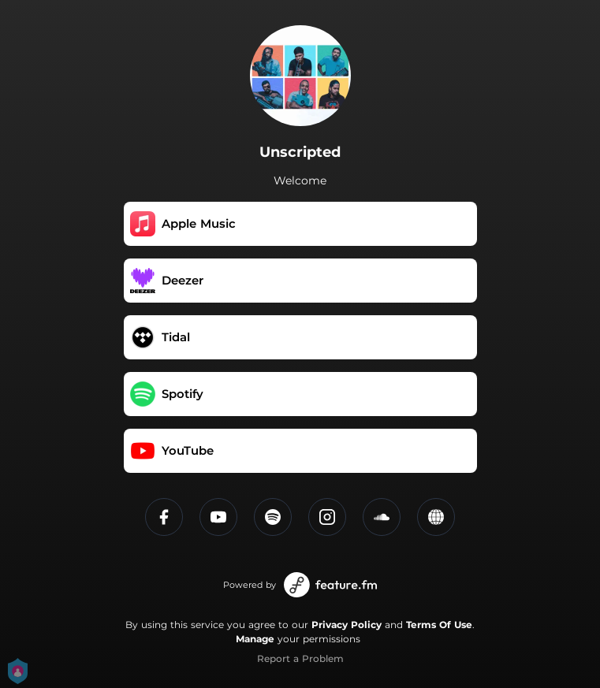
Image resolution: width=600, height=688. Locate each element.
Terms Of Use (439, 624)
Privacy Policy (346, 624)
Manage (255, 639)
